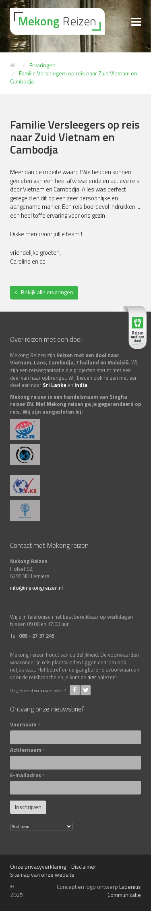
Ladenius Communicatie (124, 890)
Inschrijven (28, 807)
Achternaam (27, 750)
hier (91, 677)
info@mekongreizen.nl (36, 588)
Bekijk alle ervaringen (47, 292)
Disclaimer (83, 866)
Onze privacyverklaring (38, 866)
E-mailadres (27, 775)
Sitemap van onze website (42, 874)
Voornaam (25, 724)
